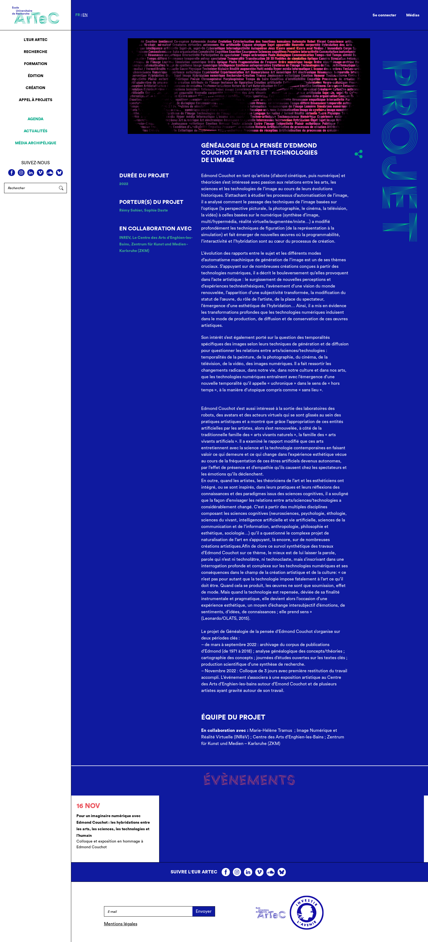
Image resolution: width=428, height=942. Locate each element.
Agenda (35, 119)
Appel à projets (35, 100)
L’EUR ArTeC (35, 40)
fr (77, 15)
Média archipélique (35, 143)
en (85, 15)
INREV (124, 238)
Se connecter (384, 15)
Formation (35, 64)
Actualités (35, 131)
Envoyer (204, 911)
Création (35, 88)
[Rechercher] (30, 188)
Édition (35, 76)
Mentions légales (120, 924)
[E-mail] (148, 911)
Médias (413, 15)
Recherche (35, 52)
